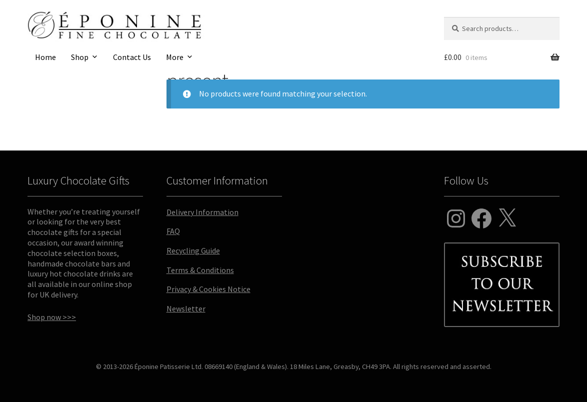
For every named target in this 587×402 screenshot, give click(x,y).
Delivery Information (202, 212)
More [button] (175, 57)
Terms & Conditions (200, 270)
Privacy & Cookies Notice (208, 289)
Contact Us (132, 57)
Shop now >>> (52, 317)
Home (45, 57)
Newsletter (186, 309)
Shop (79, 57)
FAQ (173, 231)
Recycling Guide (193, 251)
